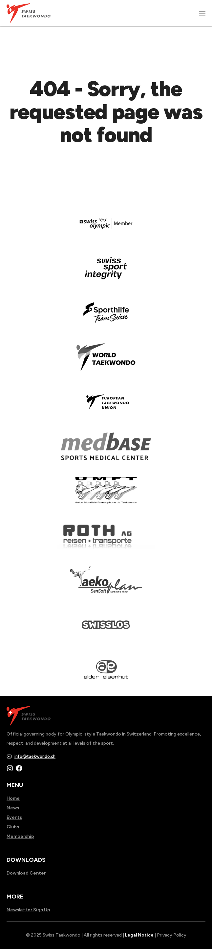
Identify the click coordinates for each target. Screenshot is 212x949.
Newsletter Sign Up (28, 910)
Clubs (13, 827)
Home (13, 798)
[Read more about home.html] (106, 629)
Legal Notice (139, 935)
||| (202, 13)
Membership (20, 836)
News (13, 808)
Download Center (26, 873)
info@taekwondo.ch (34, 756)
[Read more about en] (106, 272)
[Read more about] (106, 228)
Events (14, 817)
